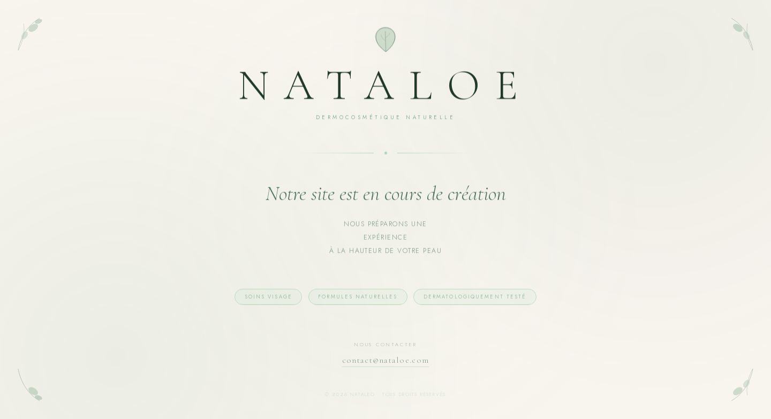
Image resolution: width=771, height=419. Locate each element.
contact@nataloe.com (385, 362)
